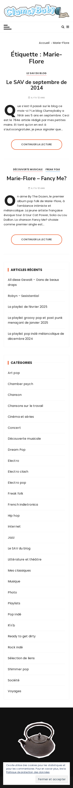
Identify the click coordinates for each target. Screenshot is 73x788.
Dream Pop (17, 449)
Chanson (15, 395)
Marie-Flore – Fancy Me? (37, 178)
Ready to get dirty (22, 636)
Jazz (11, 537)
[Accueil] (44, 43)
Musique (14, 581)
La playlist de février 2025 (27, 306)
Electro (13, 460)
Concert (14, 428)
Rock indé (15, 647)
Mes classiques (19, 570)
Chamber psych (20, 384)
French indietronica (23, 504)
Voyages (14, 691)
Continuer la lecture (36, 144)
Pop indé (14, 614)
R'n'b (11, 625)
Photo (12, 592)
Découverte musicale (28, 169)
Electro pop (17, 482)
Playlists (14, 603)
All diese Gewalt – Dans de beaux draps (33, 282)
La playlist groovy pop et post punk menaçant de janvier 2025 (35, 320)
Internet (14, 526)
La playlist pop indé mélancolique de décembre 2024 (36, 336)
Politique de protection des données (28, 772)
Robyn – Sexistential (23, 296)
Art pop (14, 373)
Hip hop (14, 515)
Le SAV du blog (36, 73)
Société (13, 680)
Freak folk (53, 169)
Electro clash (18, 471)
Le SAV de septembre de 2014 (36, 85)
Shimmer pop (18, 669)
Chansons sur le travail (25, 406)
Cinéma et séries (21, 416)
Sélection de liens (21, 658)
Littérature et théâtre (24, 559)
